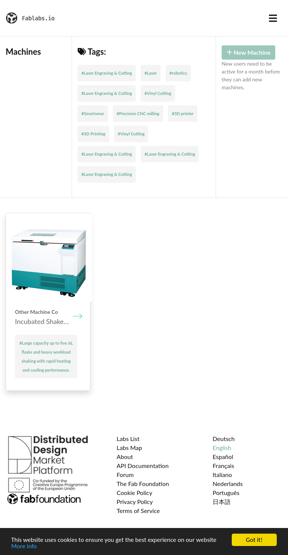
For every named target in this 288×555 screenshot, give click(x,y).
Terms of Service (138, 510)
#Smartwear (92, 113)
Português (226, 492)
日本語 (222, 501)
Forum (125, 474)
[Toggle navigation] (273, 18)
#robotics (178, 72)
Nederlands (228, 483)
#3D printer (183, 113)
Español (223, 456)
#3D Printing (93, 133)
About (125, 456)
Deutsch (224, 438)
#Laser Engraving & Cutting (106, 72)
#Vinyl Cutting (157, 93)
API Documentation (143, 465)
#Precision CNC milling (138, 113)
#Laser (150, 72)
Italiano (222, 474)
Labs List (128, 438)
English (222, 447)
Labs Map (129, 447)
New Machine (248, 52)
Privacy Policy (135, 501)
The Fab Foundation (143, 483)
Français (223, 465)
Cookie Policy (134, 492)
